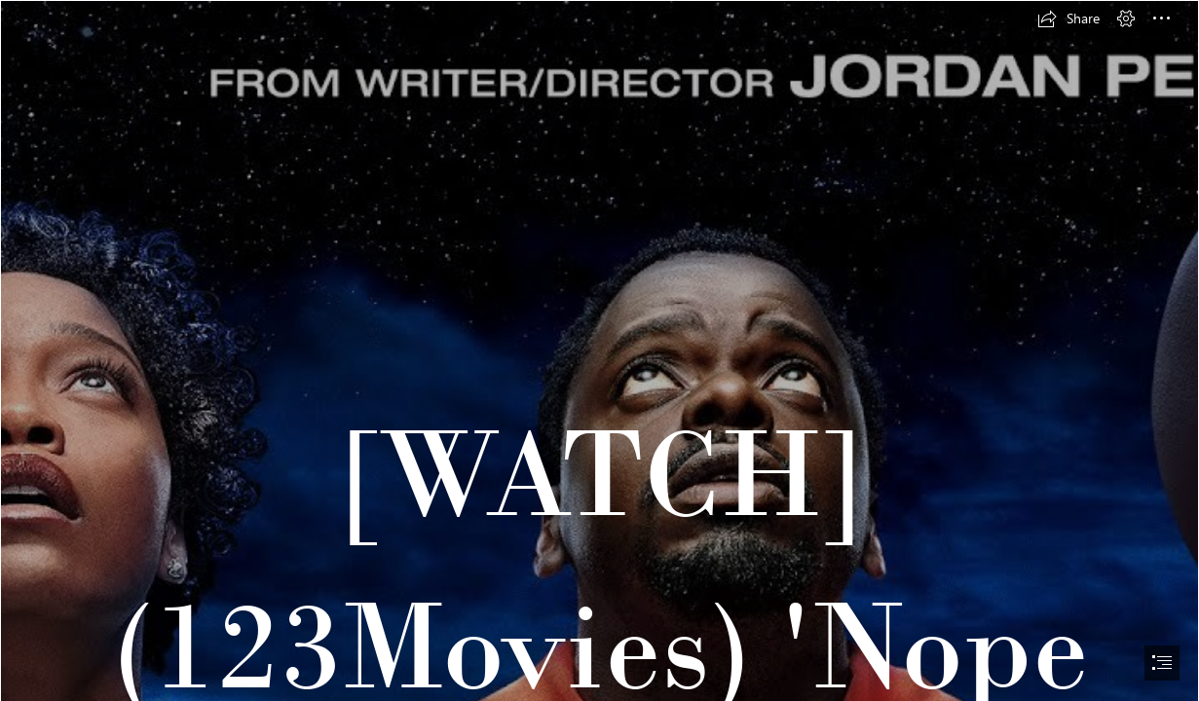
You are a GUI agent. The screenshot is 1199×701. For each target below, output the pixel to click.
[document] (599, 350)
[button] (1068, 18)
